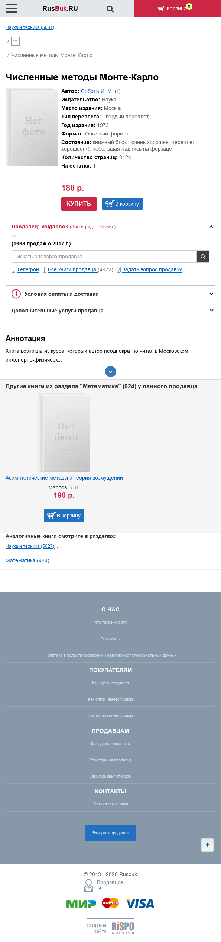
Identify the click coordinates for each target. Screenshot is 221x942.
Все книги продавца (73, 269)
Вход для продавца (110, 832)
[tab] (110, 226)
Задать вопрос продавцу (152, 269)
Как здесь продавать (110, 743)
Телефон (28, 269)
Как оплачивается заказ (110, 699)
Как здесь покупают (110, 682)
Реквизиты (111, 638)
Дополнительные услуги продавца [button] (58, 311)
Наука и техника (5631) (30, 27)
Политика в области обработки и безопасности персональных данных (111, 655)
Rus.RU (60, 8)
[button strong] (110, 226)
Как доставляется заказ (110, 715)
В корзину (127, 204)
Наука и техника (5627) (30, 546)
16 (99, 888)
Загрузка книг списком (110, 776)
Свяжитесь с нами (110, 804)
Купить (79, 203)
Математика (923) (27, 560)
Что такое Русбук (110, 622)
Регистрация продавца (110, 759)
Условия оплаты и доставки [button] (62, 294)
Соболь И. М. (97, 91)
